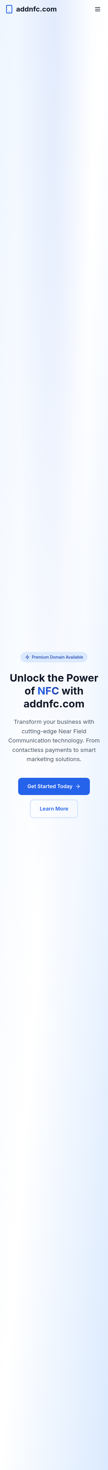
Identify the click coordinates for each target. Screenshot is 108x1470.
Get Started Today (54, 786)
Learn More (54, 809)
